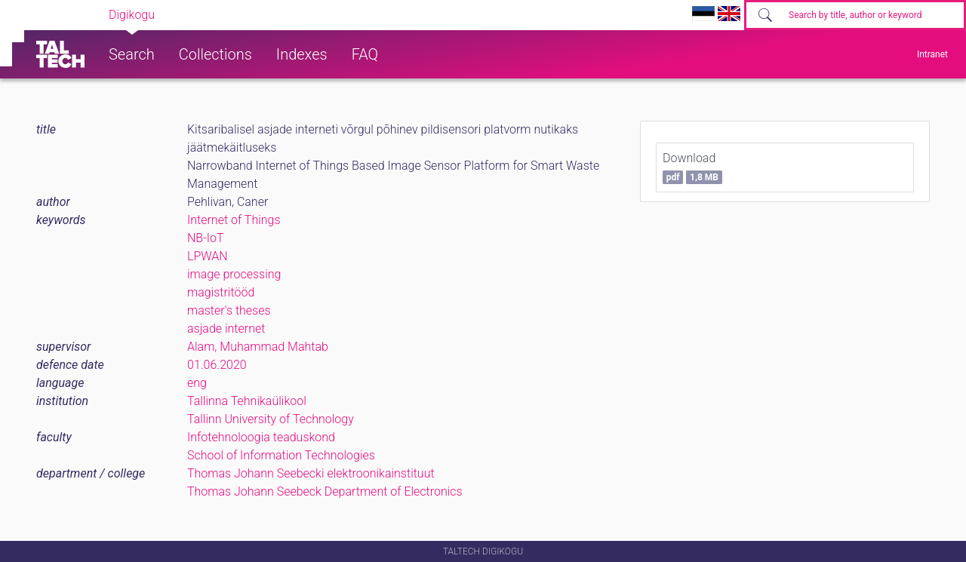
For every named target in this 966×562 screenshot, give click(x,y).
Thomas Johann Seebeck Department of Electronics (325, 491)
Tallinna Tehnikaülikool (246, 401)
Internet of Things (234, 220)
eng (197, 383)
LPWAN (207, 256)
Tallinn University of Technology (270, 419)
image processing (234, 274)
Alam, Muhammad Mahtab (257, 346)
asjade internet (226, 328)
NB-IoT (205, 238)
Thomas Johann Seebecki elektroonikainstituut (311, 473)
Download (692, 167)
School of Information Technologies (281, 455)
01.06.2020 (217, 365)
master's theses (229, 310)
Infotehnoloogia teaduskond (261, 437)
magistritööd (220, 292)
